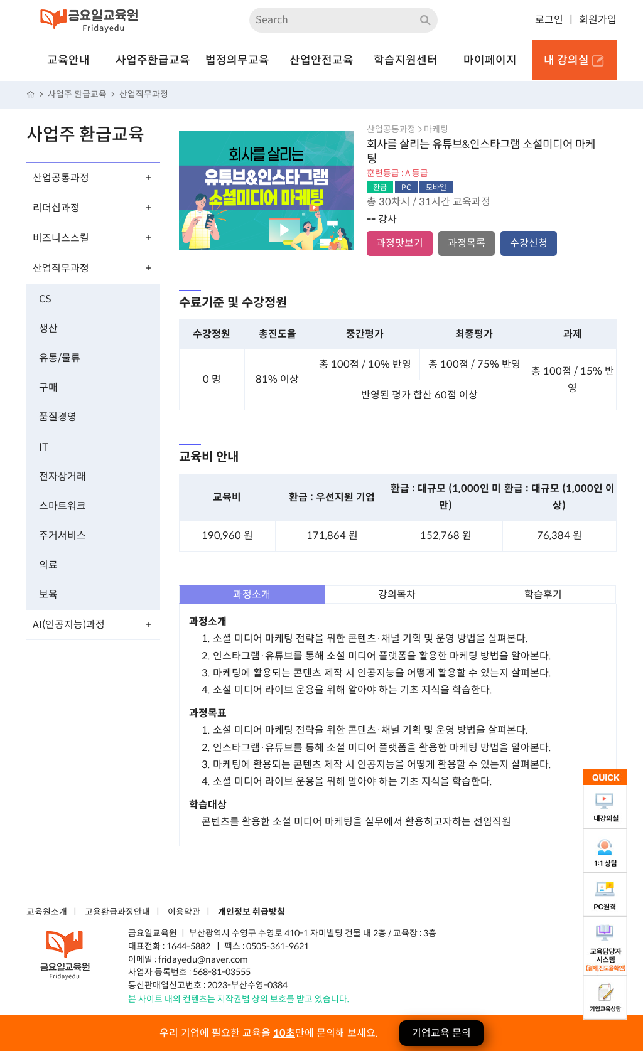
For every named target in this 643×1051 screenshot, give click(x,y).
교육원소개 (46, 912)
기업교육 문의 (441, 1033)
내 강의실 (574, 60)
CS (45, 299)
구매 (48, 387)
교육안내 (68, 60)
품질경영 (58, 417)
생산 (48, 328)
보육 (48, 594)
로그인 (549, 19)
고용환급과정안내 (117, 912)
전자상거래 (62, 476)
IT (43, 447)
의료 (48, 565)
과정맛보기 (399, 243)
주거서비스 (62, 535)
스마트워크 (62, 506)
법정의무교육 (237, 60)
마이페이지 (490, 60)
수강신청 (529, 243)
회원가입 (598, 19)
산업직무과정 (143, 94)
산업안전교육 (321, 60)
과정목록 (466, 243)
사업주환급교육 (153, 60)
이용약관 (184, 912)
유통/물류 (59, 358)
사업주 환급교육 (77, 94)
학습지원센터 (406, 60)
